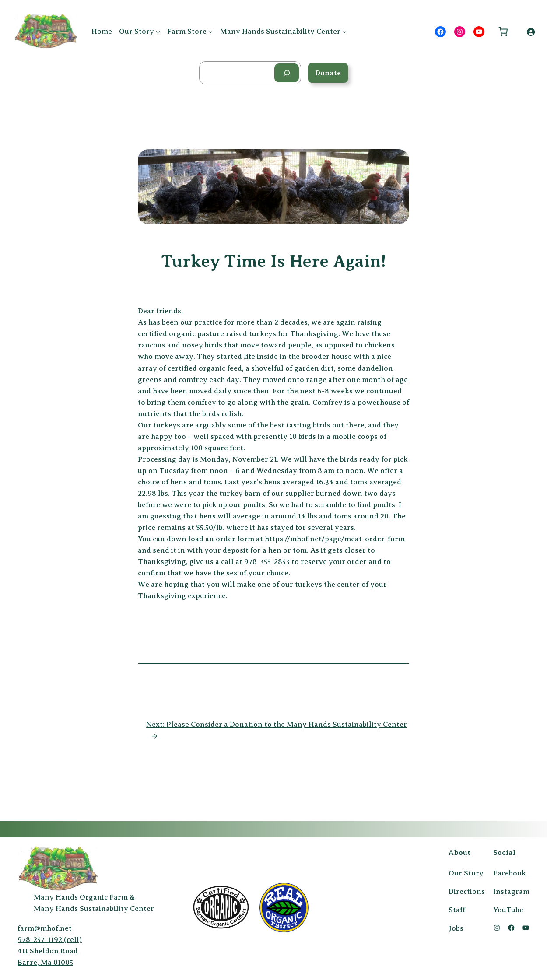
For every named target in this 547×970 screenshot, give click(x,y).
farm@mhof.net (45, 928)
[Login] (531, 31)
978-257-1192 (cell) (50, 939)
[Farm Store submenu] (210, 31)
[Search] (286, 72)
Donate (328, 73)
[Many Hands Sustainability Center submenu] (344, 31)
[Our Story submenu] (158, 31)
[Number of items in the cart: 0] (503, 31)
